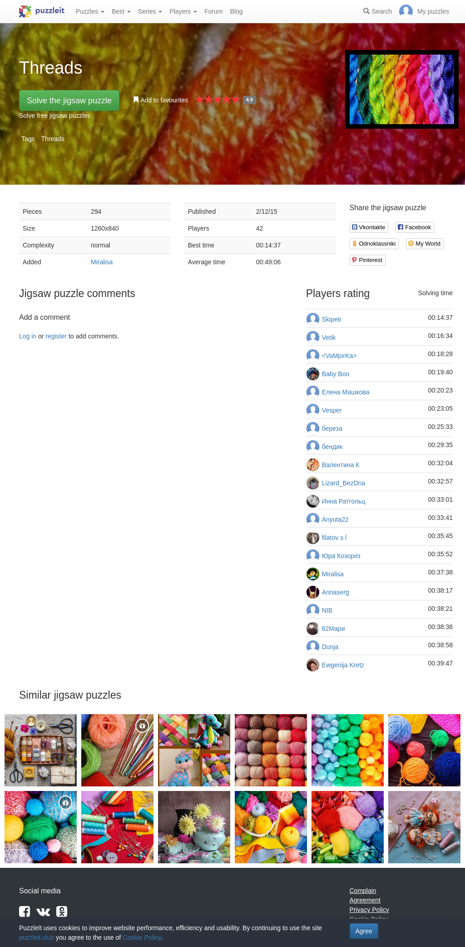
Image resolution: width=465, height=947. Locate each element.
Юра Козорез (341, 555)
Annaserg (335, 592)
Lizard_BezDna (344, 483)
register (56, 336)
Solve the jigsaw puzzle (69, 100)
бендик (332, 446)
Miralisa (102, 262)
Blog (236, 11)
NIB (327, 610)
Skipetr (332, 319)
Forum (213, 11)
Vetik (329, 337)
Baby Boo (336, 374)
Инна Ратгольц (344, 501)
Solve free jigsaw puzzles (54, 115)
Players (183, 11)
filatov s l (334, 537)
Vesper (332, 410)
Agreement (365, 900)
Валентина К (341, 464)
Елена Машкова (346, 392)
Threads (52, 138)
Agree (364, 931)
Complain (363, 890)
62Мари (333, 628)
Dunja (330, 646)
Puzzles (90, 11)
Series (150, 11)
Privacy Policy (369, 909)
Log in (27, 336)
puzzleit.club (36, 937)
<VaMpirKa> (339, 355)
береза (332, 428)
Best (121, 11)
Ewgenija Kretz (343, 665)
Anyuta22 (335, 519)
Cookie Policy (142, 937)
